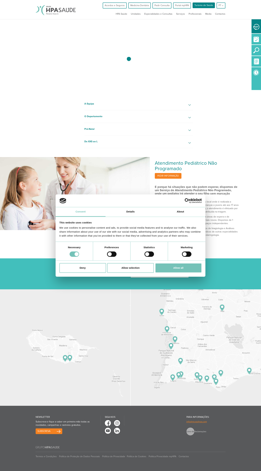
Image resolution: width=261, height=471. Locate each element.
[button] (138, 105)
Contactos (220, 13)
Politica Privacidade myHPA (162, 456)
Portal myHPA (182, 5)
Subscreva (43, 431)
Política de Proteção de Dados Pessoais (79, 456)
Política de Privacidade (113, 456)
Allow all (178, 268)
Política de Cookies (136, 456)
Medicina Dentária (139, 5)
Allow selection (130, 268)
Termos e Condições (46, 456)
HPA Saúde (121, 13)
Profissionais (195, 13)
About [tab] (180, 211)
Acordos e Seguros (115, 5)
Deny (83, 268)
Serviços (180, 13)
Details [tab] (130, 211)
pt (221, 5)
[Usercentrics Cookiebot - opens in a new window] (187, 200)
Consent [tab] (81, 211)
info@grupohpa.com (196, 421)
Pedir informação (168, 175)
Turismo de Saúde (203, 5)
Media (208, 13)
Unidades (136, 13)
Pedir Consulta (161, 5)
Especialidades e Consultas (158, 13)
